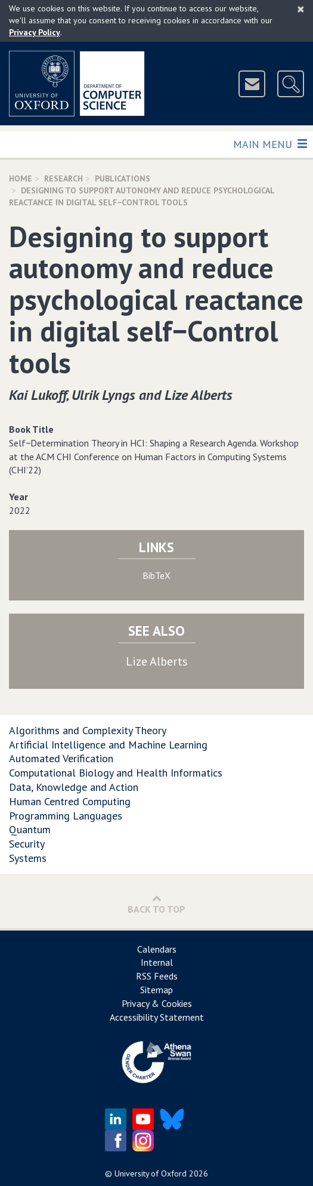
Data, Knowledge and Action (73, 787)
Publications (122, 178)
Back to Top (156, 904)
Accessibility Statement (157, 1017)
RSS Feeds (157, 976)
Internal (157, 962)
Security (27, 844)
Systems (28, 858)
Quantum (30, 829)
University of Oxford (150, 1173)
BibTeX (156, 575)
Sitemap (156, 990)
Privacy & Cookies (157, 1003)
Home (20, 178)
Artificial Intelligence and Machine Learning (108, 744)
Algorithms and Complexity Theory (87, 730)
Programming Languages (65, 816)
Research (63, 178)
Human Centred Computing (70, 801)
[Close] (301, 9)
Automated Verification (61, 758)
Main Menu (270, 143)
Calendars (156, 949)
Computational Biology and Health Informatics (115, 773)
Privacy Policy (34, 32)
